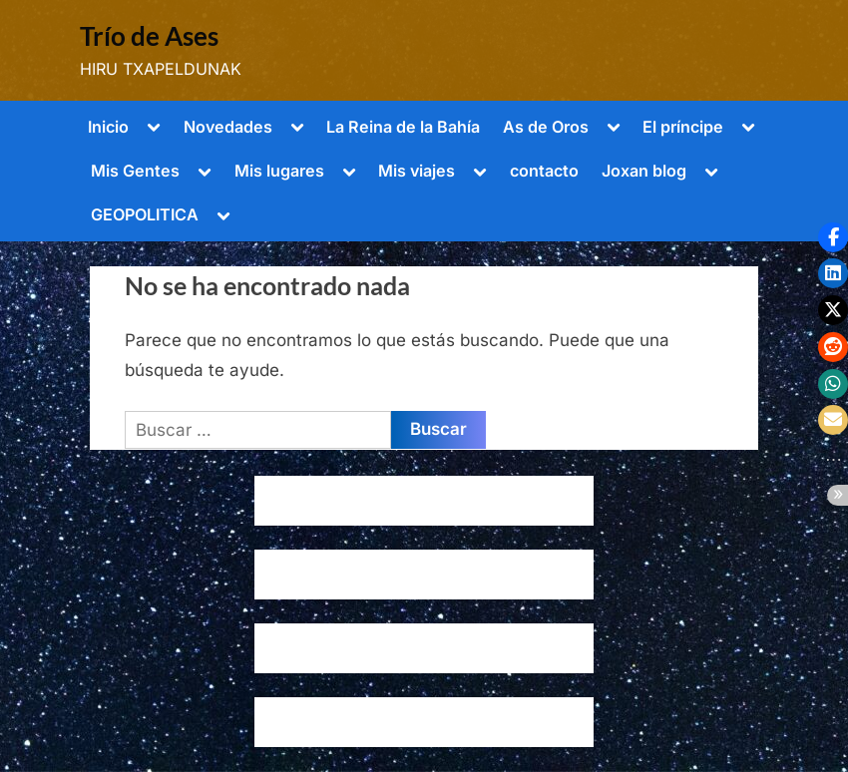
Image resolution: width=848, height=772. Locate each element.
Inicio (108, 127)
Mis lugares (279, 171)
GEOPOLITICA (145, 214)
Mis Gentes (135, 171)
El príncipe (682, 127)
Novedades (228, 127)
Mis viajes (416, 171)
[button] (833, 237)
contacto (544, 171)
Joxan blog (644, 171)
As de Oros (546, 127)
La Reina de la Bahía (403, 127)
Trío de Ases (149, 36)
